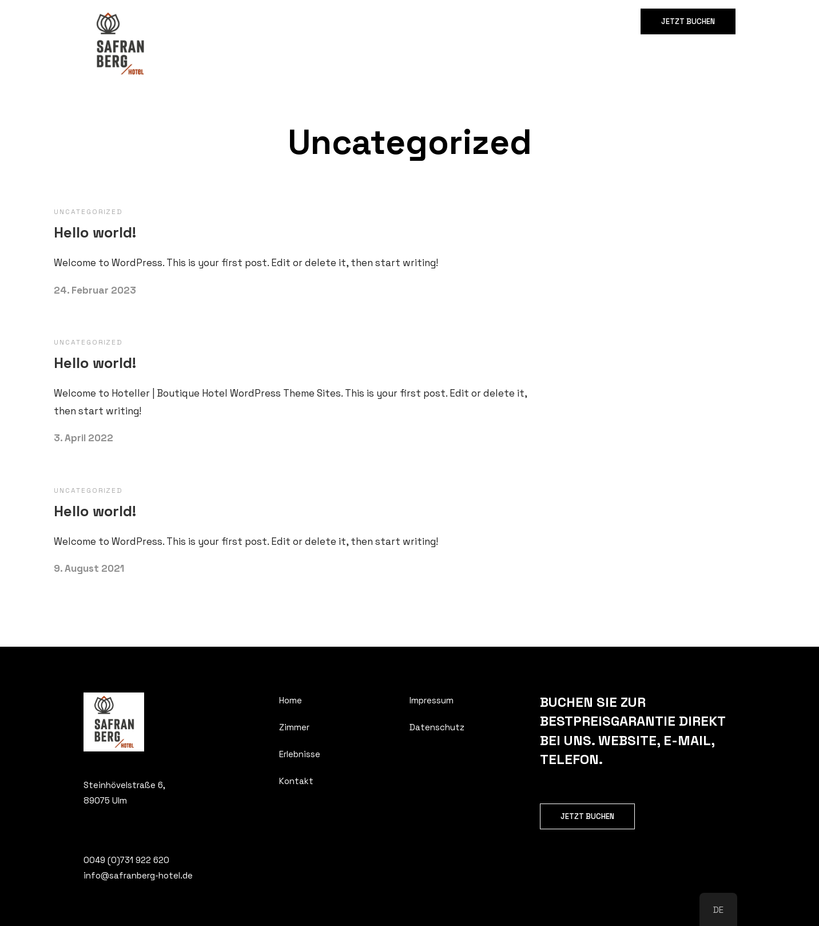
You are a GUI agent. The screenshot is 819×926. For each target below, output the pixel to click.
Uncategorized (88, 211)
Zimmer (237, 21)
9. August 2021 (89, 568)
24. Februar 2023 (95, 290)
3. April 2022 (83, 438)
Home (192, 21)
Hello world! (95, 232)
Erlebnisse (292, 21)
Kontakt (348, 21)
